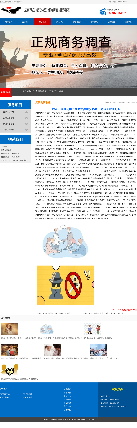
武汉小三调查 (8, 130)
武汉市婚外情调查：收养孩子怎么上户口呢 (106, 313)
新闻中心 (60, 22)
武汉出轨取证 (8, 112)
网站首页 (8, 22)
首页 (114, 102)
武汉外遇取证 (8, 124)
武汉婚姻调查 (8, 118)
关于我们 (25, 22)
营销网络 (94, 22)
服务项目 (42, 22)
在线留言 (111, 22)
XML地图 (91, 419)
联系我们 (128, 22)
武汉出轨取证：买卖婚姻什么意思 (56, 313)
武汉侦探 (77, 22)
